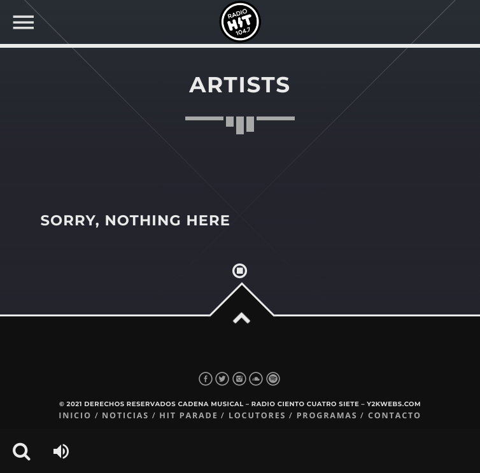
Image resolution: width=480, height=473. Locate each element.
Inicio (75, 415)
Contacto (394, 415)
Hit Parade (188, 415)
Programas (327, 415)
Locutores (257, 415)
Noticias (125, 415)
